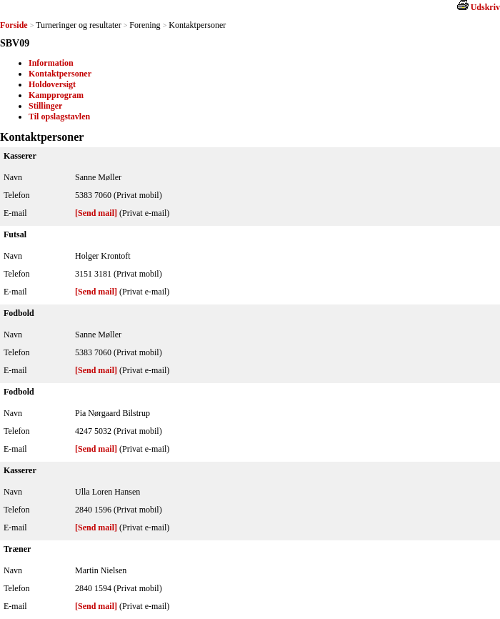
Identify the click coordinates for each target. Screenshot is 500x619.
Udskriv (485, 7)
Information (51, 63)
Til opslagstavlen (59, 117)
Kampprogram (56, 95)
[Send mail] (96, 213)
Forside (14, 25)
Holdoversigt (52, 84)
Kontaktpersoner (60, 74)
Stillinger (45, 106)
